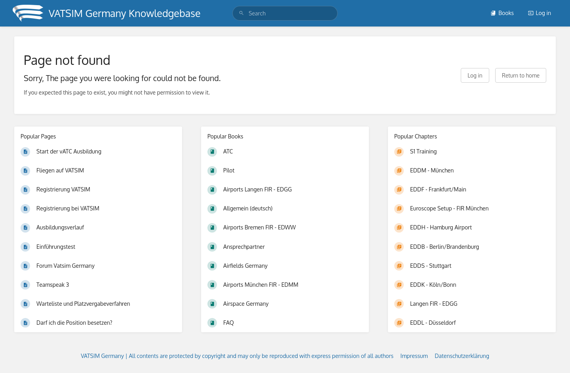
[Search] (241, 13)
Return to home (521, 75)
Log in (539, 12)
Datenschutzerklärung (462, 355)
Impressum (414, 355)
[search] (285, 13)
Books (502, 12)
